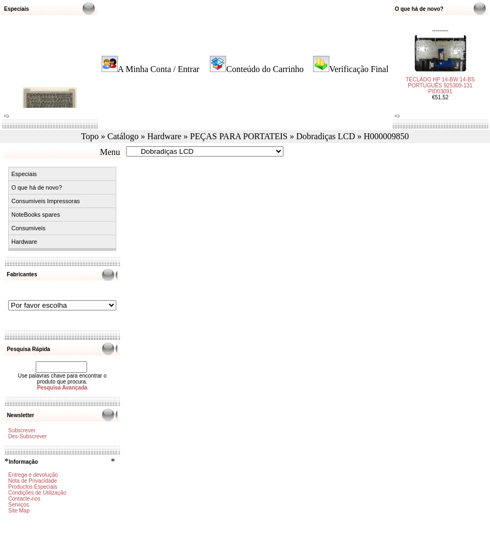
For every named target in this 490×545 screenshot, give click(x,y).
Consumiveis (28, 228)
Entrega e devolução (33, 475)
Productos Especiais (32, 487)
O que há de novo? (36, 187)
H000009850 (386, 136)
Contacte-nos (24, 499)
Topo (90, 136)
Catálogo (123, 136)
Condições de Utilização (37, 493)
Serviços (18, 505)
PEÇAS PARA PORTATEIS (238, 136)
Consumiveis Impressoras (45, 201)
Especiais (24, 174)
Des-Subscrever (27, 436)
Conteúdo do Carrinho (264, 69)
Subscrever (22, 430)
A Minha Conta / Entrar (159, 69)
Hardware (164, 136)
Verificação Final (359, 69)
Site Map (18, 511)
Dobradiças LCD (325, 136)
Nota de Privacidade (32, 481)
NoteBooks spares (35, 214)
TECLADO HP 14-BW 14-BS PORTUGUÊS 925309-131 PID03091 (440, 83)
